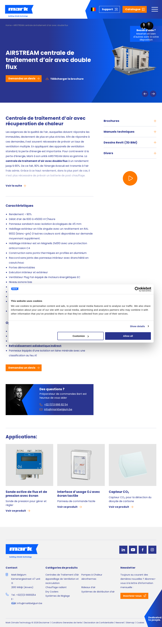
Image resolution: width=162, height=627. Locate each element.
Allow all (128, 336)
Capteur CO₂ (119, 492)
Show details (137, 326)
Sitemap (130, 622)
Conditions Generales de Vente (66, 622)
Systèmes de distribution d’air (98, 591)
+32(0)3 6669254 (26, 594)
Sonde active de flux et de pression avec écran (26, 494)
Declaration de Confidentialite (98, 622)
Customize (81, 336)
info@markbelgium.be (29, 603)
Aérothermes (88, 579)
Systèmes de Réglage (57, 595)
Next (153, 94)
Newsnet (120, 622)
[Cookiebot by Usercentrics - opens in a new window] (137, 289)
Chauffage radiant (56, 587)
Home (8, 25)
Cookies (140, 622)
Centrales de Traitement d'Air (62, 574)
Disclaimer (44, 622)
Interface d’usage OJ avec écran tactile (78, 494)
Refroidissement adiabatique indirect (35, 346)
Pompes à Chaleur (91, 574)
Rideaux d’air (88, 587)
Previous (145, 94)
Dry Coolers (51, 591)
